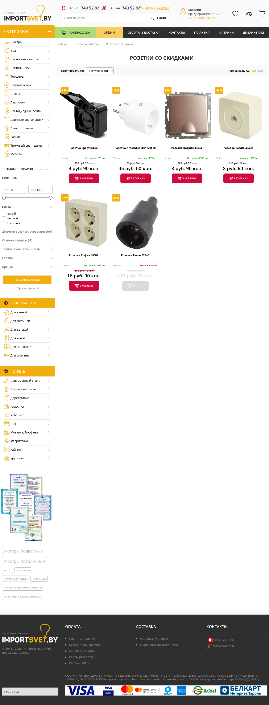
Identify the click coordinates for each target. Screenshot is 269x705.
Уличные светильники (23, 119)
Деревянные (16, 397)
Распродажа (79, 32)
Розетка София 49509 (83, 255)
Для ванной (16, 312)
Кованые (13, 415)
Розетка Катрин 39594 (186, 148)
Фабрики (226, 32)
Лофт (11, 423)
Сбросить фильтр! (27, 288)
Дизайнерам (253, 32)
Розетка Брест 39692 (84, 148)
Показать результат (27, 279)
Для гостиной (17, 320)
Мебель (13, 154)
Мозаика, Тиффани (21, 432)
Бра (10, 50)
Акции (109, 32)
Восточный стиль (20, 389)
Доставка (146, 626)
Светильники (17, 67)
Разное (12, 136)
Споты (12, 93)
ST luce (116, 158)
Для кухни (14, 338)
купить (138, 286)
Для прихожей (17, 346)
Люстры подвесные (23, 551)
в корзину (86, 178)
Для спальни (16, 355)
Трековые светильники (22, 596)
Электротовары (18, 128)
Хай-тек (12, 449)
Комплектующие (15, 578)
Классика (14, 406)
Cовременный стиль (22, 380)
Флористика (16, 441)
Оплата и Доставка (143, 32)
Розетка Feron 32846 (135, 255)
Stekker (65, 158)
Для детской (16, 329)
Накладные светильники (22, 587)
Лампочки (14, 102)
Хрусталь (14, 458)
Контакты (177, 32)
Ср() (247, 679)
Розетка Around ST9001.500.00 (135, 148)
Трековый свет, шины (23, 145)
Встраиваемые (18, 85)
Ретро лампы (39, 578)
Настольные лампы (21, 59)
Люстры (13, 42)
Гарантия (202, 32)
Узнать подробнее (201, 18)
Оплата (73, 626)
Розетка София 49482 (238, 148)
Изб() (255, 679)
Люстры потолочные (24, 561)
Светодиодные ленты (23, 111)
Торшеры (14, 76)
